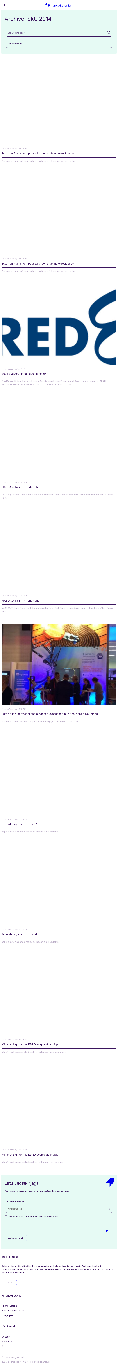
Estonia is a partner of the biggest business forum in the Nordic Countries (50, 713)
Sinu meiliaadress (14, 1201)
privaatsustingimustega (46, 1216)
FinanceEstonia (9, 1305)
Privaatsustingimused (13, 1357)
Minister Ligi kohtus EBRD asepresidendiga (30, 1044)
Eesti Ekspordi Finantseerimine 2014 (25, 373)
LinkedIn (6, 1336)
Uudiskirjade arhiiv (16, 1238)
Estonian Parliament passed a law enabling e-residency (38, 153)
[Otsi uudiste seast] (54, 33)
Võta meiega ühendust (13, 1310)
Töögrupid (7, 1315)
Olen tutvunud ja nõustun (33, 1216)
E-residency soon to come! (19, 824)
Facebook (7, 1341)
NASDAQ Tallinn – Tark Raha (20, 487)
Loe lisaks (9, 1283)
